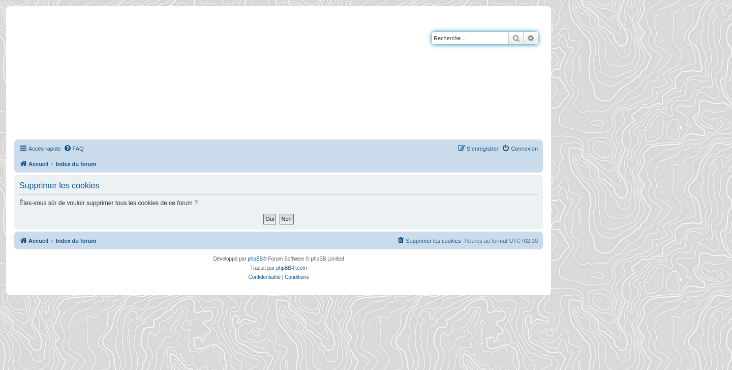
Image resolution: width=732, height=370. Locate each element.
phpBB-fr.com (291, 268)
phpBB (255, 259)
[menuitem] (74, 149)
